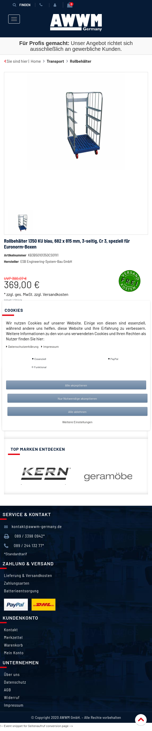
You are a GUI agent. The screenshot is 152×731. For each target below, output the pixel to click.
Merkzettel (13, 637)
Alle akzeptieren (76, 385)
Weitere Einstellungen (77, 422)
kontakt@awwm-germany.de (33, 527)
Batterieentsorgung (21, 591)
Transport (55, 61)
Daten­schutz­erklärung (22, 346)
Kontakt (11, 630)
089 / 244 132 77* (24, 546)
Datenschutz (15, 682)
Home (36, 61)
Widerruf (12, 697)
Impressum (14, 705)
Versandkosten (55, 294)
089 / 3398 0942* (24, 537)
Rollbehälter (81, 61)
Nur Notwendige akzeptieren (77, 398)
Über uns (12, 674)
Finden (21, 4)
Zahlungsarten (16, 583)
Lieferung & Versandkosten (28, 575)
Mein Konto (14, 653)
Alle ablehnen (77, 411)
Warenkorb (13, 645)
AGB (7, 690)
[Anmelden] (56, 5)
